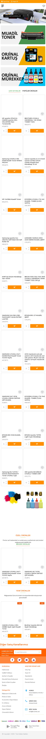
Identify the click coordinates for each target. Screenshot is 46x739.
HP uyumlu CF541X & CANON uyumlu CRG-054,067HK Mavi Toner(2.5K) (10, 121)
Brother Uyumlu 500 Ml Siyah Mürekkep (33, 626)
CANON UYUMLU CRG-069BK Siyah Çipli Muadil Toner (11, 627)
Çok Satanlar (14, 91)
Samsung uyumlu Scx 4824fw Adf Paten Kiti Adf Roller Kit (12, 240)
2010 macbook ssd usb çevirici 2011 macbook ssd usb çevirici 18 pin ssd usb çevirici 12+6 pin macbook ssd (34, 357)
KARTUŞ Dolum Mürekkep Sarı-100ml (11, 277)
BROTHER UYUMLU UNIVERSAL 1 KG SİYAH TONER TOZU (33, 120)
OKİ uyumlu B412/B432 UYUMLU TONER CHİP (33, 473)
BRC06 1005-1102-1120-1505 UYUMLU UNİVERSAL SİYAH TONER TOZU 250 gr (35, 278)
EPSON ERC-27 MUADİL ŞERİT (33, 316)
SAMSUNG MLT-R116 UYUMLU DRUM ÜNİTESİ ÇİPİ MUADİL (11, 398)
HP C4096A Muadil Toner (11, 199)
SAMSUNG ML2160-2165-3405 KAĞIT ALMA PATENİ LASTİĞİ (11, 317)
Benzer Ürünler (23, 544)
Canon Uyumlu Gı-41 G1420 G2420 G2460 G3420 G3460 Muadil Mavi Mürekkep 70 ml (35, 161)
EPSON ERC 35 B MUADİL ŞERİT (11, 436)
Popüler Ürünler (29, 91)
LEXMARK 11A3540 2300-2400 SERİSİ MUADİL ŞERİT (35, 239)
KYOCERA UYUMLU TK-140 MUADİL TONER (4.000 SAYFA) (34, 201)
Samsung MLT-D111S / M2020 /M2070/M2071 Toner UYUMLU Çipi (10, 473)
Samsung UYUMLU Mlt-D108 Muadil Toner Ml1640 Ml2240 (12, 160)
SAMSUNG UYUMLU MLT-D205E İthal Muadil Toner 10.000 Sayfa (11, 356)
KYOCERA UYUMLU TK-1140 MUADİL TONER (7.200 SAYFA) (35, 398)
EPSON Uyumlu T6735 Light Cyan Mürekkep (33, 436)
